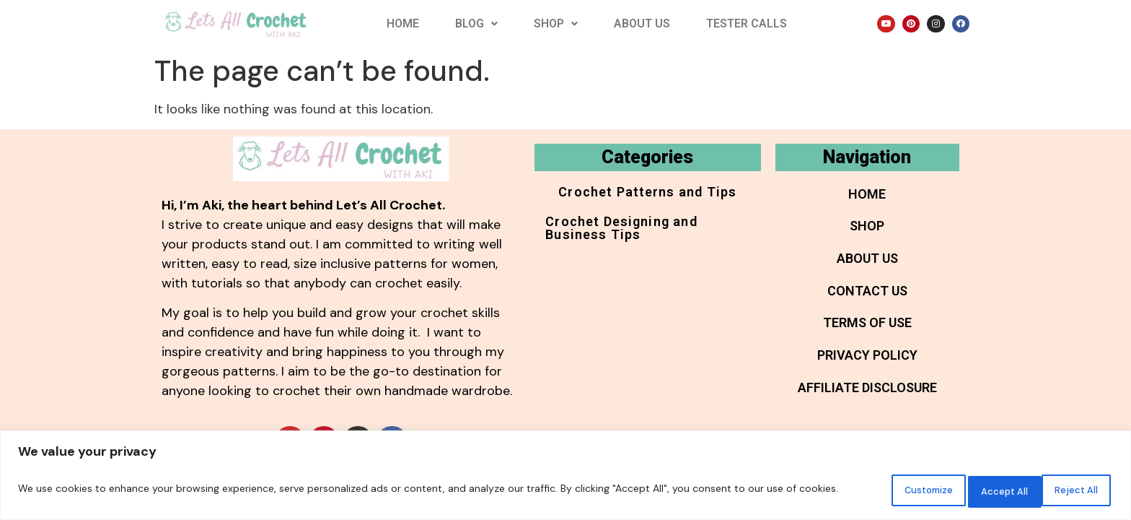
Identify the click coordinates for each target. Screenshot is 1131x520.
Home (403, 23)
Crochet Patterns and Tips (647, 194)
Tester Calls (746, 23)
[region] (565, 477)
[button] (476, 23)
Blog (476, 23)
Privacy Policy (867, 368)
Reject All (973, 490)
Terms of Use (867, 333)
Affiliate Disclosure (867, 402)
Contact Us (867, 298)
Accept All (1067, 490)
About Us (642, 23)
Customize (877, 490)
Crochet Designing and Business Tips (641, 236)
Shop (556, 23)
